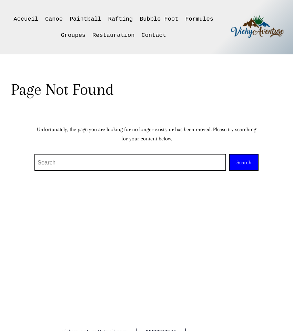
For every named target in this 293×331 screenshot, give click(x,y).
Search (243, 162)
